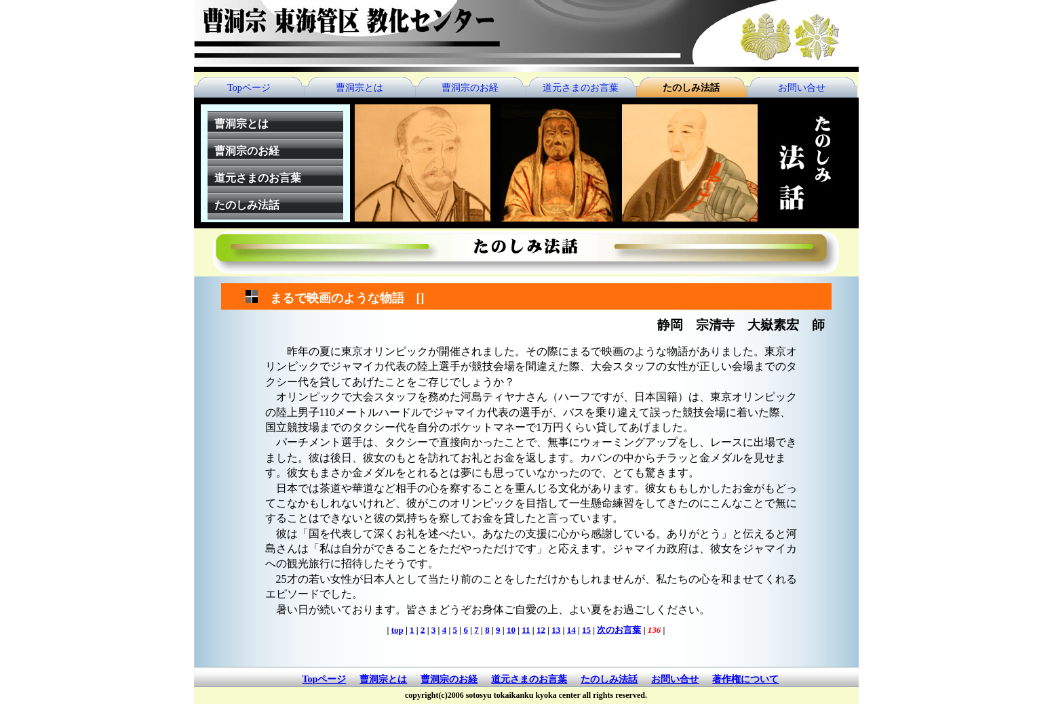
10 (511, 630)
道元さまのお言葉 (581, 88)
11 (526, 630)
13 (555, 630)
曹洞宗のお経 (470, 88)
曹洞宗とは (359, 88)
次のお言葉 (619, 630)
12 (541, 630)
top (397, 630)
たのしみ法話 (691, 88)
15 (586, 630)
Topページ (249, 88)
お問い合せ (801, 88)
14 (571, 630)
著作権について (745, 679)
